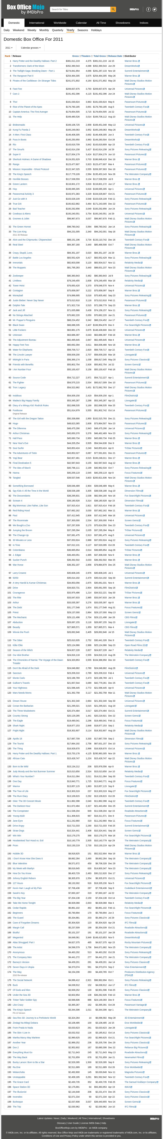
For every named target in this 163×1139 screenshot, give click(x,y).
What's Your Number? (23, 776)
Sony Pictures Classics (137, 359)
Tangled (17, 477)
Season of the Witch (23, 650)
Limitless (17, 280)
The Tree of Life (20, 791)
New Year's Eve (20, 443)
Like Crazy (18, 1005)
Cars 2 (16, 93)
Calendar (81, 22)
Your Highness (20, 688)
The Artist (17, 947)
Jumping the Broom (22, 530)
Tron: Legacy (19, 387)
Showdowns (123, 22)
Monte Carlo (19, 678)
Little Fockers (19, 330)
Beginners (18, 913)
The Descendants (21, 495)
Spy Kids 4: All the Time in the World (31, 491)
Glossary (61, 1123)
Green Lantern (20, 184)
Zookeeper (18, 275)
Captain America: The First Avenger (30, 111)
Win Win (17, 835)
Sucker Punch (20, 560)
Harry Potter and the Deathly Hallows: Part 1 (35, 753)
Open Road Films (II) (136, 645)
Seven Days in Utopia (23, 967)
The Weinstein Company (138, 174)
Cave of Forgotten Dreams (26, 922)
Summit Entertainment (137, 71)
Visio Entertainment (135, 967)
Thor (15, 102)
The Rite (17, 597)
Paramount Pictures (136, 102)
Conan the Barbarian (23, 706)
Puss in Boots (19, 139)
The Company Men (22, 957)
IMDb (94, 1128)
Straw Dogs (18, 830)
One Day (17, 781)
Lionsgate (131, 354)
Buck (15, 985)
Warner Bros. (132, 61)
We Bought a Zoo (21, 525)
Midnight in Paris (21, 359)
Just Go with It (20, 199)
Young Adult (19, 816)
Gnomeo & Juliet (21, 218)
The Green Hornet (22, 226)
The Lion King (19, 231)
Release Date (115, 56)
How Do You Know (22, 873)
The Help (17, 116)
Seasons (83, 30)
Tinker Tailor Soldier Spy (25, 1000)
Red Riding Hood (21, 510)
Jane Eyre (18, 821)
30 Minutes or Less (22, 540)
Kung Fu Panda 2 (21, 129)
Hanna (16, 473)
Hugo (15, 423)
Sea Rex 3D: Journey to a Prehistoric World (34, 1018)
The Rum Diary (20, 796)
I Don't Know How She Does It (28, 858)
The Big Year (19, 898)
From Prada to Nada (23, 1027)
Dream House (19, 701)
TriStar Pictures (133, 448)
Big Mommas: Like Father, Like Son (30, 505)
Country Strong (20, 715)
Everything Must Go (22, 1052)
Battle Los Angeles (22, 257)
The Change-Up (21, 535)
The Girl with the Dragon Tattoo (28, 418)
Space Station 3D (21, 1087)
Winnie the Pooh (21, 632)
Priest (15, 612)
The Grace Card (21, 1082)
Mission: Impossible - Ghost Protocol (31, 169)
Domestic (14, 22)
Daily (7, 30)
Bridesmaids (19, 125)
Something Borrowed (23, 486)
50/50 (15, 578)
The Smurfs (18, 149)
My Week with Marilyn (23, 868)
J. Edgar (17, 555)
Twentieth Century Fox (137, 107)
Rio (14, 144)
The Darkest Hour (21, 806)
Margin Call (18, 927)
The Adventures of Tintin (25, 453)
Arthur (16, 602)
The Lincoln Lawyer (22, 354)
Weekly (31, 30)
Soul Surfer (18, 448)
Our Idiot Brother (21, 655)
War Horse (18, 565)
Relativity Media (134, 262)
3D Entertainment (134, 1018)
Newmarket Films (134, 1057)
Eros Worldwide (134, 1023)
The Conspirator (21, 811)
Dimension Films (134, 491)
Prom (15, 845)
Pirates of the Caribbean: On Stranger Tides (34, 80)
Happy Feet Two (21, 345)
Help (103, 1123)
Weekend (18, 30)
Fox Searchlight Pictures (138, 325)
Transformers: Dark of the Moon (28, 66)
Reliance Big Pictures (136, 1047)
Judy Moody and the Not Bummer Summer (34, 771)
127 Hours (18, 883)
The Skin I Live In (21, 1032)
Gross (75, 56)
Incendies (17, 1097)
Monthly (44, 30)
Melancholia (19, 1072)
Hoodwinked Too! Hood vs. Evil (28, 840)
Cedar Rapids (19, 908)
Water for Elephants (22, 349)
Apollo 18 (17, 738)
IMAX (128, 1087)
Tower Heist (18, 285)
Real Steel (18, 244)
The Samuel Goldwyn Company (142, 1082)
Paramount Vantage (136, 1005)
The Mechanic (20, 617)
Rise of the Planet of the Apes (27, 107)
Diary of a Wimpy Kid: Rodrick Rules (31, 405)
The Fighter (18, 382)
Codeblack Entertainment (138, 888)
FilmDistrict (131, 395)
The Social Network (22, 980)
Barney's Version (21, 962)
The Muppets (19, 267)
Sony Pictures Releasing (138, 149)
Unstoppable (19, 1077)
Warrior (16, 786)
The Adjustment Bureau (24, 340)
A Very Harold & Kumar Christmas (29, 583)
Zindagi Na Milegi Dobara (25, 1023)
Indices (144, 22)
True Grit (17, 203)
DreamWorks (132, 66)
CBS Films (131, 617)
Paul (15, 515)
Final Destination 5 (22, 463)
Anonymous (19, 952)
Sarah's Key (19, 893)
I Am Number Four (22, 369)
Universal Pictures (135, 89)
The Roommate (20, 520)
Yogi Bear (17, 458)
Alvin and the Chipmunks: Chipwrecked (32, 239)
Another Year (19, 1042)
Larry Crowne (19, 573)
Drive (15, 587)
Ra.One (16, 1067)
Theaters (85, 56)
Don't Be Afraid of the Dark (26, 668)
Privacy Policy (71, 1136)
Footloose (17, 410)
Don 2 (16, 1047)
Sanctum (17, 673)
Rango (16, 164)
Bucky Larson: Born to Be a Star (29, 1062)
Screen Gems (133, 364)
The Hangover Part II (23, 76)
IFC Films (131, 922)
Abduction (18, 622)
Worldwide (60, 22)
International (36, 22)
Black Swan (18, 325)
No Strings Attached (22, 315)
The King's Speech (22, 174)
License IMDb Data (90, 1123)
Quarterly (57, 30)
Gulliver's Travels (21, 683)
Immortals (17, 262)
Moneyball (18, 295)
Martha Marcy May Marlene (26, 1037)
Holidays (96, 30)
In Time (16, 545)
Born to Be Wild (20, 766)
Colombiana (19, 550)
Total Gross (100, 56)
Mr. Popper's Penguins (24, 320)
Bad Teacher (19, 208)
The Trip (17, 1106)
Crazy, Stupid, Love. (23, 253)
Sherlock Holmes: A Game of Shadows (32, 159)
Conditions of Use (50, 1136)
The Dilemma (19, 428)
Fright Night (18, 730)
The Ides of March (22, 468)
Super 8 (17, 154)
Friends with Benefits (23, 364)
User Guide (73, 1123)
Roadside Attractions (136, 811)
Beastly (16, 627)
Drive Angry (18, 825)
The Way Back (20, 1057)
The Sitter (17, 640)
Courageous (19, 592)
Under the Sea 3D (22, 995)
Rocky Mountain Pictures (138, 942)
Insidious (17, 395)
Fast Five (17, 89)
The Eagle (18, 720)
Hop (15, 189)
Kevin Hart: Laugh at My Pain (27, 888)
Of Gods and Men (21, 990)
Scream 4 (17, 500)
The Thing (18, 748)
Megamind (18, 937)
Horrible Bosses (20, 179)
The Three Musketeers (24, 711)
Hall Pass (17, 438)
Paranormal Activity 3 (23, 194)
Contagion (18, 290)
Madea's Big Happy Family (26, 400)
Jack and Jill (19, 310)
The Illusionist (19, 1092)
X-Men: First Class (22, 134)
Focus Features (133, 473)
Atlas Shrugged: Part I (24, 942)
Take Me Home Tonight (24, 903)
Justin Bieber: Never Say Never (28, 300)
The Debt (17, 607)
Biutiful (16, 932)
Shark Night (18, 725)
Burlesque (18, 1101)
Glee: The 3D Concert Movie (27, 801)
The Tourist (18, 743)
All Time (101, 22)
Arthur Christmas (21, 433)
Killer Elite (18, 645)
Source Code (19, 377)
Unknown (17, 335)
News (56, 1118)
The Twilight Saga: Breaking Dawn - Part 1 (34, 71)
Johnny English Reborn (24, 878)
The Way (17, 972)
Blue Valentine (20, 863)
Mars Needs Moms (22, 693)
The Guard (18, 917)
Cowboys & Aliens (22, 213)
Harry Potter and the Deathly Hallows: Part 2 (35, 61)
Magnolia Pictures (135, 1072)
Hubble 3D (18, 853)
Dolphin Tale (19, 305)
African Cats (19, 758)
